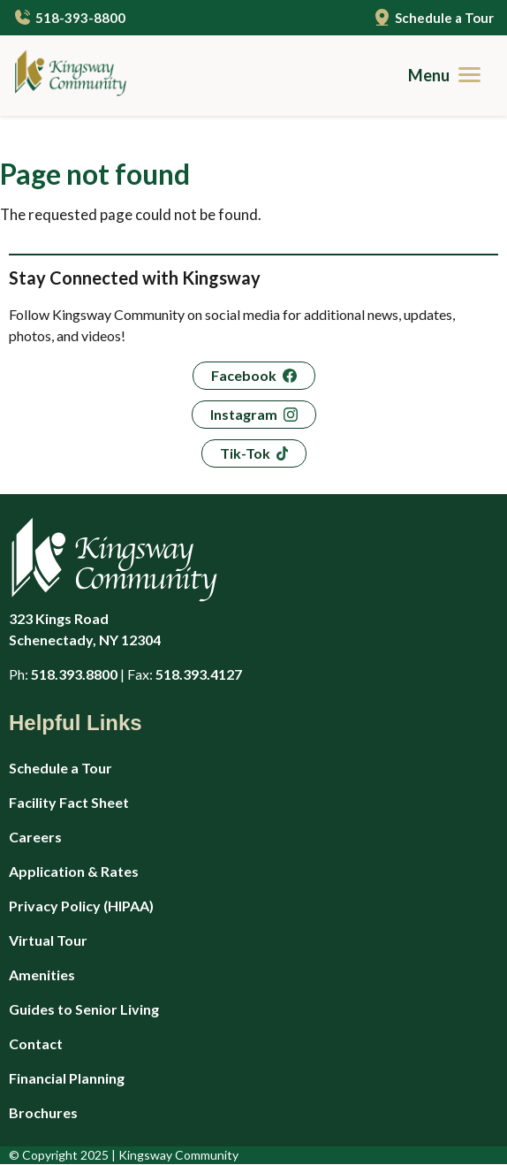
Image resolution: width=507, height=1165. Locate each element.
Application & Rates (74, 871)
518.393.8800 (74, 674)
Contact (36, 1043)
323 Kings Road (176, 630)
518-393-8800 (80, 18)
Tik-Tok (245, 453)
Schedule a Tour (444, 18)
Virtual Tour (48, 940)
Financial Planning (67, 1078)
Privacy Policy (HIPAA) (81, 905)
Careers (35, 836)
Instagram (243, 414)
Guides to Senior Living (84, 1009)
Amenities (42, 974)
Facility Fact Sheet (69, 802)
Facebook (243, 375)
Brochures (43, 1112)
